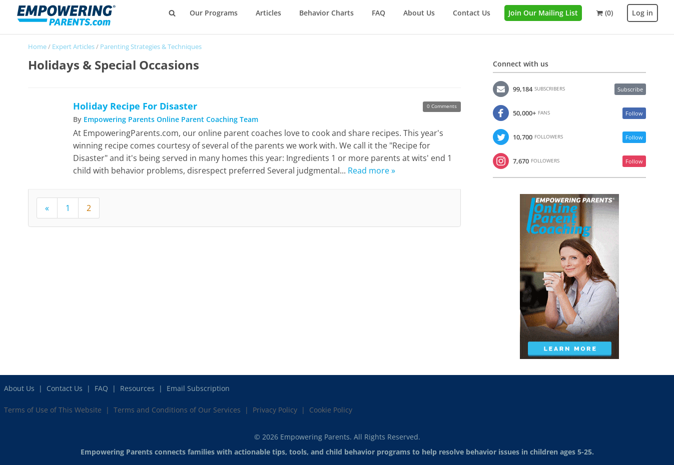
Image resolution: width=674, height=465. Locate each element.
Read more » (371, 170)
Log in (642, 13)
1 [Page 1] (68, 208)
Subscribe (630, 89)
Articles (268, 13)
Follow (634, 113)
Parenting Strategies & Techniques (151, 46)
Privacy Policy (275, 409)
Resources (137, 388)
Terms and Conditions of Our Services (177, 409)
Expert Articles (73, 46)
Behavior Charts (326, 13)
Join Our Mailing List (543, 13)
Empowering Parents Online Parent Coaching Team (171, 119)
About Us (419, 13)
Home (37, 46)
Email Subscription (198, 388)
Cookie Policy (330, 409)
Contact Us (471, 13)
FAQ (378, 13)
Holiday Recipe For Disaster (135, 106)
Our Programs (214, 13)
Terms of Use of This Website (53, 409)
